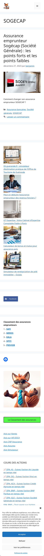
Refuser (22, 541)
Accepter (22, 534)
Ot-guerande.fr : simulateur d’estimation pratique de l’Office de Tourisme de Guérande (20, 169)
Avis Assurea (9, 445)
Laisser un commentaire (18, 116)
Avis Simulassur (11, 449)
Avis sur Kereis (10, 433)
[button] (40, 508)
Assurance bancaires (16, 109)
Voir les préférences (22, 547)
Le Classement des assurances (22, 419)
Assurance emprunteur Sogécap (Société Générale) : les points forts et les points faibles (20, 48)
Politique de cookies (20, 553)
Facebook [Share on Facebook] (11, 299)
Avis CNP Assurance (13, 441)
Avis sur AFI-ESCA (12, 437)
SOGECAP (17, 113)
